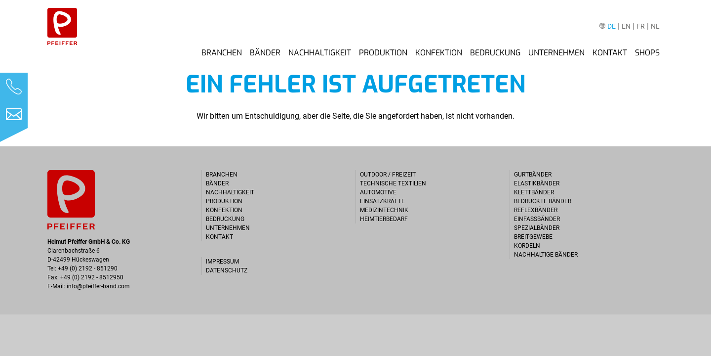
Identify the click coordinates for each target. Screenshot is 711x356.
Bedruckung (495, 53)
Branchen (221, 53)
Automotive (378, 192)
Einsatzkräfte (382, 201)
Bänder (265, 53)
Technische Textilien (393, 183)
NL (655, 26)
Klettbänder (534, 192)
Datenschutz (226, 270)
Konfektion (438, 53)
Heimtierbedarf (384, 219)
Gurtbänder (533, 174)
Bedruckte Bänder (542, 201)
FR (640, 26)
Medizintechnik (384, 210)
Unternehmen (556, 53)
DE (611, 26)
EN (626, 26)
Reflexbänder (535, 210)
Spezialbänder (536, 227)
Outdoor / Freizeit (388, 174)
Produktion (383, 53)
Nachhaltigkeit (319, 53)
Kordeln (527, 245)
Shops (647, 53)
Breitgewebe (533, 236)
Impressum (222, 261)
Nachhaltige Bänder (546, 254)
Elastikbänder (536, 183)
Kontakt (609, 53)
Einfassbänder (537, 219)
